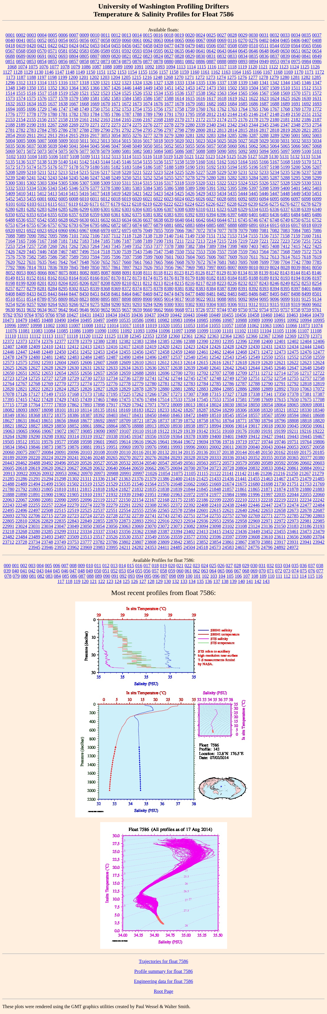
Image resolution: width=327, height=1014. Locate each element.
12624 (318, 362)
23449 (254, 531)
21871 (267, 489)
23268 (21, 531)
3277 (147, 135)
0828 (179, 56)
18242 (176, 410)
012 (105, 565)
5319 (189, 182)
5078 (95, 151)
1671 (116, 103)
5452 (10, 198)
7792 (10, 267)
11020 (164, 325)
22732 (125, 515)
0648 (264, 50)
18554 (241, 415)
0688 (10, 56)
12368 (277, 336)
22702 (21, 515)
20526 (86, 462)
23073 (176, 526)
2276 (147, 124)
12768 (34, 383)
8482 (222, 293)
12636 (151, 367)
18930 (176, 425)
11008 (87, 325)
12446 (8, 351)
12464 (228, 351)
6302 (116, 209)
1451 (169, 87)
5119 (167, 156)
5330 (306, 182)
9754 (264, 309)
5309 (105, 182)
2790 (105, 130)
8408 (10, 293)
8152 (31, 278)
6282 (31, 209)
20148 (254, 452)
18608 (319, 415)
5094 (264, 151)
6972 (116, 230)
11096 (164, 330)
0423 (63, 45)
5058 (222, 145)
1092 (149, 66)
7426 (10, 251)
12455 (125, 351)
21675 (241, 483)
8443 (52, 293)
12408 (21, 346)
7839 (63, 267)
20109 (112, 452)
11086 (75, 330)
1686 (253, 103)
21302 (73, 478)
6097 (295, 198)
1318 (84, 82)
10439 (163, 314)
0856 (63, 61)
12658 (112, 373)
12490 (125, 357)
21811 (73, 489)
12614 (189, 362)
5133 (305, 156)
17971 (151, 404)
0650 (285, 50)
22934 (189, 520)
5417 (94, 193)
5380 (116, 188)
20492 (47, 462)
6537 (31, 219)
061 (188, 570)
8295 (63, 288)
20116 (137, 452)
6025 (189, 198)
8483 (232, 293)
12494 (138, 357)
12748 (215, 378)
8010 (253, 267)
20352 (254, 457)
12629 (60, 367)
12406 (319, 341)
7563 (253, 251)
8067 (52, 272)
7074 (211, 230)
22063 (8, 499)
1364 (73, 87)
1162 (215, 72)
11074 (317, 325)
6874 (137, 225)
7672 (200, 262)
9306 (232, 304)
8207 (95, 283)
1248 (157, 77)
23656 (293, 536)
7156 (264, 235)
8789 (41, 299)
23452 (267, 531)
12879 (151, 388)
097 (164, 576)
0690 (31, 56)
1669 (95, 103)
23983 (99, 547)
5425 (179, 193)
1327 (158, 82)
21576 (164, 483)
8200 (31, 283)
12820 (8, 388)
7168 (52, 241)
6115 (52, 204)
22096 (86, 499)
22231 (293, 499)
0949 (264, 61)
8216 (189, 283)
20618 (21, 468)
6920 (10, 230)
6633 (116, 219)
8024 (274, 267)
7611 (253, 256)
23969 (86, 547)
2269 (73, 124)
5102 (11, 156)
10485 (34, 320)
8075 (63, 272)
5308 (95, 182)
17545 (202, 399)
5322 (221, 182)
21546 (138, 483)
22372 (176, 505)
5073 (42, 151)
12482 (60, 357)
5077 (84, 151)
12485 (99, 357)
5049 (137, 145)
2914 (63, 135)
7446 (42, 251)
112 (287, 576)
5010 (73, 140)
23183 (293, 526)
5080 (116, 151)
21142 (240, 473)
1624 (274, 98)
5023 (200, 140)
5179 (84, 167)
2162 (95, 119)
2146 (253, 114)
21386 (163, 478)
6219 (147, 204)
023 (196, 565)
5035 (10, 145)
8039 (296, 267)
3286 (242, 135)
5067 (306, 145)
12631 (86, 367)
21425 (202, 478)
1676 (158, 103)
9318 (285, 304)
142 (257, 581)
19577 (60, 441)
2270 (84, 124)
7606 (211, 256)
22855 (99, 520)
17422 (34, 399)
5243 (52, 177)
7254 (21, 246)
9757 (285, 309)
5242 (42, 177)
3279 (168, 135)
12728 (60, 378)
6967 (84, 230)
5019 (168, 140)
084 (57, 576)
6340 (316, 209)
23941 (306, 542)
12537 (176, 357)
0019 (179, 35)
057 (155, 570)
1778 (31, 114)
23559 (176, 536)
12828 (112, 388)
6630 (84, 219)
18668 (73, 420)
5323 (232, 182)
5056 (200, 145)
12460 (189, 351)
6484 (296, 214)
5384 (147, 188)
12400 (267, 341)
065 (221, 570)
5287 (274, 177)
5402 (306, 188)
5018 (158, 140)
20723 (215, 468)
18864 (112, 425)
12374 (34, 341)
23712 (8, 542)
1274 (221, 77)
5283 (243, 177)
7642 (63, 262)
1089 (118, 66)
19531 (34, 441)
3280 (179, 135)
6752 (316, 219)
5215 (84, 172)
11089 (87, 330)
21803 (34, 489)
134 (192, 581)
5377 (95, 188)
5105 (42, 156)
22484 (319, 505)
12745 (189, 378)
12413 (86, 346)
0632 (169, 50)
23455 (280, 531)
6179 (115, 204)
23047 (60, 526)
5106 (53, 156)
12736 (125, 378)
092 (123, 576)
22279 (112, 505)
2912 (41, 135)
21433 (215, 478)
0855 (52, 61)
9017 (179, 299)
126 (134, 581)
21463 (267, 478)
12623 (305, 362)
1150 (90, 72)
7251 (306, 241)
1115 (201, 66)
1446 (126, 87)
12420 (163, 346)
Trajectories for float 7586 (163, 961)
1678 (179, 103)
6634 (126, 219)
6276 (284, 204)
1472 (200, 87)
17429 (60, 399)
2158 (63, 119)
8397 (296, 288)
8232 (242, 283)
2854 (10, 135)
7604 (190, 256)
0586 (95, 50)
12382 (125, 341)
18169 (124, 410)
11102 (240, 330)
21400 (176, 478)
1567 (264, 93)
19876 (73, 447)
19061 (319, 425)
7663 (147, 262)
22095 (73, 499)
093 (131, 576)
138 (225, 581)
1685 (243, 103)
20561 (189, 462)
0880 (169, 61)
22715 (47, 515)
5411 (31, 193)
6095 (274, 198)
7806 (21, 267)
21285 (8, 478)
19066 (34, 431)
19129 (176, 431)
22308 (151, 505)
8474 (169, 293)
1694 (10, 109)
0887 (211, 61)
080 (24, 576)
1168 (277, 72)
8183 (222, 278)
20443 (8, 462)
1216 (147, 77)
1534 (158, 93)
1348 (10, 87)
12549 (254, 357)
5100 (306, 151)
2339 (200, 124)
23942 (319, 542)
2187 (317, 119)
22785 (293, 515)
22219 (280, 499)
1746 (52, 109)
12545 (241, 357)
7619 (316, 256)
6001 (42, 198)
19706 (215, 441)
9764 (29, 314)
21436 (228, 478)
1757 (169, 109)
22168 (163, 499)
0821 (126, 56)
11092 (126, 330)
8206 (84, 283)
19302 (60, 436)
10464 (305, 314)
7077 (222, 230)
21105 (190, 473)
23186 (306, 526)
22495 (8, 510)
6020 (137, 198)
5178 (73, 167)
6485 (306, 214)
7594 (95, 256)
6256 (263, 204)
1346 (306, 82)
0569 (31, 50)
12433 (280, 346)
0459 (158, 45)
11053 (189, 325)
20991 (125, 473)
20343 (241, 457)
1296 (10, 82)
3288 (264, 135)
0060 (126, 40)
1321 (105, 82)
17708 (319, 399)
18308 (254, 410)
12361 (187, 336)
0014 (137, 35)
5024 (211, 140)
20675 (164, 468)
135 (200, 581)
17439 (86, 399)
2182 (296, 119)
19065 (21, 431)
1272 (200, 77)
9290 (116, 304)
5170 (306, 161)
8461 (116, 293)
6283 (42, 209)
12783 (189, 383)
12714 (280, 373)
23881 (267, 542)
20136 (202, 452)
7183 (84, 241)
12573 (8, 362)
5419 (115, 193)
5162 (222, 161)
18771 (241, 420)
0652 (306, 50)
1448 (137, 87)
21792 (21, 489)
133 (183, 581)
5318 (179, 182)
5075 (63, 151)
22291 (125, 505)
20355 (267, 457)
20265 (112, 457)
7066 (179, 230)
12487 (112, 357)
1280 (284, 77)
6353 (31, 214)
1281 (295, 77)
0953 (274, 61)
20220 (34, 457)
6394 (211, 214)
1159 (184, 72)
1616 (200, 98)
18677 (86, 420)
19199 (280, 431)
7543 (137, 251)
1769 (296, 109)
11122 (97, 336)
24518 (202, 547)
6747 (264, 219)
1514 (10, 93)
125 (126, 581)
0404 (274, 40)
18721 (138, 420)
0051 (31, 40)
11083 (36, 330)
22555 (138, 510)
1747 (63, 109)
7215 (221, 241)
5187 (158, 167)
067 (237, 570)
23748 (47, 542)
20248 (99, 457)
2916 (84, 135)
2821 (306, 130)
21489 (21, 483)
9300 (169, 304)
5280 (211, 177)
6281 (21, 209)
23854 (215, 542)
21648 (176, 483)
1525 (126, 93)
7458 (52, 251)
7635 (42, 262)
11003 (61, 325)
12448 (34, 351)
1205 (126, 77)
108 (254, 576)
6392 (190, 214)
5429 (200, 193)
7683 (232, 262)
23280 (34, 531)
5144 (105, 161)
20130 (150, 452)
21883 (318, 489)
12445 (318, 346)
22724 (86, 515)
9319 (295, 304)
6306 (158, 209)
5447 (274, 193)
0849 (317, 56)
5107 (63, 156)
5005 (21, 140)
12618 (241, 362)
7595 (105, 256)
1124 (294, 66)
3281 (189, 135)
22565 (164, 510)
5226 (189, 172)
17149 (47, 394)
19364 (176, 436)
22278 (99, 505)
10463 (292, 314)
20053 (293, 447)
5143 (95, 161)
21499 (47, 483)
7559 (243, 251)
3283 (211, 135)
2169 (169, 119)
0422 (52, 45)
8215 (179, 283)
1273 (210, 77)
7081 (264, 230)
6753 (10, 225)
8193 (285, 278)
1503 (243, 87)
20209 (21, 457)
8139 (264, 272)
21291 (34, 478)
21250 (292, 473)
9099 (285, 299)
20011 (228, 447)
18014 (202, 404)
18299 (228, 410)
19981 (164, 447)
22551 (112, 510)
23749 (60, 542)
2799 (190, 130)
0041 (21, 40)
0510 (253, 45)
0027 (221, 35)
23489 (34, 536)
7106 (95, 235)
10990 (267, 320)
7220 (253, 241)
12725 (34, 378)
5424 (168, 193)
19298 (47, 436)
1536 (179, 93)
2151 (306, 114)
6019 (126, 198)
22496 (21, 510)
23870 (254, 542)
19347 (138, 436)
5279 (200, 177)
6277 (295, 204)
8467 (137, 293)
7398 (232, 246)
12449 (47, 351)
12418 (137, 346)
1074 (22, 66)
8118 (157, 272)
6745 (242, 219)
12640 (202, 367)
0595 (158, 50)
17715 (8, 404)
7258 (42, 246)
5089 (211, 151)
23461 (293, 531)
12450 (60, 351)
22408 (202, 505)
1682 (211, 103)
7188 (137, 241)
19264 (8, 436)
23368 (151, 531)
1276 (242, 77)
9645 (73, 309)
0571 (52, 50)
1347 (317, 82)
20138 (228, 452)
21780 (8, 489)
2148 (274, 114)
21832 (137, 489)
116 (319, 576)
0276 (253, 40)
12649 (319, 367)
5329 (295, 182)
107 (246, 576)
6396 (222, 214)
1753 (126, 109)
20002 (215, 447)
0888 (222, 61)
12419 (150, 346)
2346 (274, 124)
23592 (202, 536)
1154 (132, 72)
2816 (253, 130)
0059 (116, 40)
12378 (73, 341)
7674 (211, 262)
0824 (158, 56)
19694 (202, 441)
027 (229, 565)
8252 (295, 283)
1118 (232, 66)
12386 (176, 341)
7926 (147, 267)
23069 (138, 526)
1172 (319, 72)
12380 (99, 341)
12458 (164, 351)
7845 (73, 267)
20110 (124, 452)
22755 (215, 515)
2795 (147, 130)
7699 (264, 262)
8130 (232, 272)
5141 (73, 161)
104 (221, 576)
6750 (295, 219)
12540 (189, 357)
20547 (164, 462)
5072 (31, 151)
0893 (243, 61)
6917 (296, 225)
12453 (99, 351)
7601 (169, 256)
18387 (86, 415)
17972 (164, 404)
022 (188, 565)
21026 (151, 473)
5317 (168, 182)
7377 (158, 246)
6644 (222, 219)
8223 (221, 283)
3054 (115, 135)
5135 (10, 161)
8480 (200, 293)
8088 (116, 272)
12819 (319, 383)
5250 (126, 177)
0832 (222, 56)
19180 (254, 431)
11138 (122, 336)
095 (147, 576)
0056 (84, 40)
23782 (99, 542)
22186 (202, 499)
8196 (306, 278)
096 (156, 576)
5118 (157, 156)
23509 (73, 536)
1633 (21, 103)
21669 (215, 483)
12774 (86, 383)
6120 (83, 204)
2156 (42, 119)
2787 (73, 130)
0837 (274, 56)
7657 (116, 262)
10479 (21, 320)
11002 (49, 325)
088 (90, 576)
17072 (319, 388)
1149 (80, 72)
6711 (232, 219)
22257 (47, 505)
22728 (112, 515)
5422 (147, 193)
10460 (266, 314)
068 (245, 570)
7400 (243, 246)
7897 (126, 267)
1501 (222, 87)
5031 (285, 140)
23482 (8, 536)
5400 (285, 188)
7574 (317, 251)
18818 (306, 420)
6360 (105, 214)
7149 (189, 235)
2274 (126, 124)
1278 (263, 77)
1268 (168, 77)
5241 (31, 177)
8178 (179, 278)
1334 (190, 82)
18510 (215, 415)
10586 (138, 320)
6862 (105, 225)
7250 (295, 241)
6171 (94, 204)
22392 (189, 505)
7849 (84, 267)
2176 (243, 119)
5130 (274, 156)
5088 (200, 151)
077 (319, 570)
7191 (169, 241)
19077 (73, 431)
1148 (69, 72)
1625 (285, 98)
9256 (21, 304)
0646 (253, 50)
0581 (63, 50)
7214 (211, 241)
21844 (189, 489)
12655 (73, 373)
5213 (63, 172)
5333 (21, 188)
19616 (138, 441)
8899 (137, 299)
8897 (115, 299)
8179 (190, 278)
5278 (190, 177)
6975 (126, 230)
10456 (240, 314)
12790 (267, 383)
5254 (158, 177)
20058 (318, 447)
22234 (305, 499)
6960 (63, 230)
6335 (264, 209)
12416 (112, 346)
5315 (147, 182)
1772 (317, 109)
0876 (137, 61)
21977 (215, 494)
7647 (73, 262)
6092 (242, 198)
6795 (95, 225)
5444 (242, 193)
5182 (116, 167)
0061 (137, 40)
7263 (84, 246)
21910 (86, 494)
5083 (147, 151)
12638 (176, 367)
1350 (31, 87)
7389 (211, 246)
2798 (179, 130)
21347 (112, 478)
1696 (31, 109)
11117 (60, 336)
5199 (285, 167)
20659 (138, 468)
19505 (8, 441)
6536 (21, 219)
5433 (211, 193)
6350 (10, 214)
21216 (279, 473)
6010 (84, 198)
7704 (285, 262)
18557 (254, 415)
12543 (228, 357)
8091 (126, 272)
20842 (280, 468)
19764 (306, 441)
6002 (52, 198)
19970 (138, 447)
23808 (151, 542)
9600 (306, 304)
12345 (135, 336)
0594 (147, 50)
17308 (202, 394)
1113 (181, 66)
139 (233, 581)
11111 (22, 336)
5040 (63, 145)
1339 (243, 82)
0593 (137, 50)
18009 (176, 404)
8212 (147, 283)
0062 (147, 40)
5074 (52, 151)
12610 (138, 362)
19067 (47, 431)
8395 (285, 288)
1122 (273, 66)
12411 (60, 346)
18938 (189, 425)
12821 (21, 388)
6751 (306, 219)
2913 (52, 135)
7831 (42, 267)
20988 (112, 473)
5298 (306, 177)
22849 (86, 520)
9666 (169, 309)
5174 (31, 167)
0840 (296, 56)
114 (303, 576)
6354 (42, 214)
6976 (137, 230)
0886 (200, 61)
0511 (264, 45)
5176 (52, 167)
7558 (232, 251)
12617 (228, 362)
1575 (31, 98)
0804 (73, 56)
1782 (73, 114)
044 (48, 570)
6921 (21, 230)
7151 (211, 235)
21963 (176, 494)
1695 (21, 109)
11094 (151, 330)
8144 (295, 272)
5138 (42, 161)
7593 (84, 256)
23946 (47, 547)
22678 (306, 510)
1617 (211, 98)
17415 (21, 399)
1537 (190, 93)
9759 (306, 309)
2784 (42, 130)
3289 (274, 135)
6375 (137, 214)
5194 (232, 167)
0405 (285, 40)
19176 (241, 431)
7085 (306, 230)
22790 (306, 515)
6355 (52, 214)
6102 (21, 204)
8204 (63, 283)
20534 (138, 462)
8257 (10, 288)
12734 (112, 378)
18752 (189, 420)
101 (197, 576)
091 (114, 576)
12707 (215, 373)
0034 (295, 35)
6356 (63, 214)
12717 (305, 373)
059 (171, 570)
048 (81, 570)
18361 (21, 415)
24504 (189, 547)
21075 (177, 473)
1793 (179, 114)
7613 (274, 256)
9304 (211, 304)
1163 (225, 72)
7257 (31, 246)
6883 (190, 225)
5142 (84, 161)
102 (205, 576)
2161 (84, 119)
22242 (318, 499)
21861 (241, 489)
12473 (280, 351)
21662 (189, 483)
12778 (125, 383)
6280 (10, 209)
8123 (179, 272)
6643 (211, 219)
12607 (99, 362)
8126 (200, 272)
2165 (126, 119)
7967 (179, 267)
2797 (169, 130)
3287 (253, 135)
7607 (222, 256)
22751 (189, 515)
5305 (63, 182)
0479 (190, 45)
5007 (42, 140)
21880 (305, 489)
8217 (200, 283)
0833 (232, 56)
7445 (31, 251)
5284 (253, 177)
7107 (105, 235)
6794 (84, 225)
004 (40, 565)
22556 (151, 510)
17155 (60, 394)
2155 (31, 119)
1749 (84, 109)
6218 (136, 204)
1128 (17, 72)
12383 (138, 341)
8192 (274, 278)
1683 (222, 103)
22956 (228, 520)
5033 (306, 140)
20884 (306, 468)
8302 (73, 288)
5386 (169, 188)
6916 (285, 225)
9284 (105, 304)
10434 (111, 314)
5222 (147, 172)
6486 (317, 214)
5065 (285, 145)
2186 (306, 119)
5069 (10, 151)
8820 (73, 299)
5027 (242, 140)
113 (295, 576)
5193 (222, 167)
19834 (8, 447)
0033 (285, 35)
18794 (267, 420)
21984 (228, 494)
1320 (95, 82)
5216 (94, 172)
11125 (110, 336)
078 (7, 576)
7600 (158, 256)
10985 (202, 320)
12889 (267, 388)
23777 (86, 542)
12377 (60, 341)
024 (204, 565)
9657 (126, 309)
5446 (264, 193)
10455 (228, 314)
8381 (179, 288)
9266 (73, 304)
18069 (306, 404)
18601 (306, 415)
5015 (126, 140)
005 (48, 565)
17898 (99, 404)
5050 (147, 145)
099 (180, 576)
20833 (267, 468)
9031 (211, 299)
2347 (285, 124)
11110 (10, 336)
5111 (95, 156)
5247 (95, 177)
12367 (264, 336)
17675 (306, 399)
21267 (305, 473)
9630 (10, 309)
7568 (285, 251)
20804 (241, 468)
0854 (42, 61)
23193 (319, 526)
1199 (62, 77)
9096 (274, 299)
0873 (105, 61)
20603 (319, 462)
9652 (105, 309)
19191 (267, 431)
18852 (73, 425)
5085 (169, 151)
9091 (232, 299)
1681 (200, 103)
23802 (125, 542)
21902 (60, 494)
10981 (151, 320)
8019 (264, 267)
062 (196, 570)
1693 (317, 103)
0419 (21, 45)
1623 (264, 98)
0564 (295, 45)
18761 (215, 420)
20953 (61, 473)
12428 (228, 346)
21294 (47, 478)
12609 (125, 362)
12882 (189, 388)
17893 (86, 404)
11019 (151, 325)
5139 (52, 161)
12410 (47, 346)
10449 (215, 314)
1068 (12, 66)
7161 (316, 235)
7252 (316, 241)
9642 (63, 309)
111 (279, 576)
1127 (7, 72)
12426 (215, 346)
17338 (254, 394)
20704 (202, 468)
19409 (241, 436)
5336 (42, 188)
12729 (73, 378)
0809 (105, 56)
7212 (189, 241)
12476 (306, 351)
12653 (47, 373)
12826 (86, 388)
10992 (293, 320)
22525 (86, 510)
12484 (86, 357)
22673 (293, 510)
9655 (116, 309)
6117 (63, 204)
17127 (34, 394)
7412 (285, 246)
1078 (65, 66)
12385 (164, 341)
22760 (241, 515)
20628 (86, 468)
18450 (151, 415)
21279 (318, 473)
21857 (228, 489)
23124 (254, 526)
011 (97, 565)
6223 (179, 204)
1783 (84, 114)
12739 (138, 378)
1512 (306, 87)
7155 (253, 235)
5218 (115, 172)
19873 (47, 447)
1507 (264, 87)
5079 (105, 151)
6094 (264, 198)
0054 (63, 40)
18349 (8, 415)
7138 (147, 235)
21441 (241, 478)
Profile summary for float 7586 (163, 971)
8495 (274, 293)
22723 (73, 515)
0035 (306, 35)
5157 (169, 161)
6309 (190, 209)
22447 (267, 505)
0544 (274, 45)
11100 (215, 330)
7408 (274, 246)
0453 (95, 45)
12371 (316, 336)
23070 (151, 526)
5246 (84, 177)
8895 (105, 299)
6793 (73, 225)
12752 (267, 378)
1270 (179, 77)
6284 (52, 209)
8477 (190, 293)
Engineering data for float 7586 (163, 981)
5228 (211, 172)
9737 (211, 309)
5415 (73, 193)
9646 (84, 309)
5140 (63, 161)
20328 (189, 457)
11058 (240, 325)
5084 (158, 151)
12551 (280, 357)
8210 (126, 283)
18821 (8, 425)
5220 (126, 172)
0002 (21, 35)
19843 (21, 447)
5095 (274, 151)
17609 (267, 399)
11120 (84, 336)
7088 (10, 235)
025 (212, 565)
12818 (306, 383)
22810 (21, 520)
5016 (137, 140)
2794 (137, 130)
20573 (228, 462)
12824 (60, 388)
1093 (160, 66)
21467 (280, 478)
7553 (200, 251)
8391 (243, 288)
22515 (60, 510)
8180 (200, 278)
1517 (42, 93)
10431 (85, 314)
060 (180, 570)
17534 (189, 399)
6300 (95, 209)
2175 (232, 119)
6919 (317, 225)
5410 (21, 193)
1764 (243, 109)
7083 (285, 230)
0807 (95, 56)
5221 (137, 172)
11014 (112, 325)
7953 (158, 267)
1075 (33, 66)
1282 (306, 77)
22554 (125, 510)
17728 (21, 404)
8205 (73, 283)
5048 (126, 145)
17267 (164, 394)
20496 (60, 462)
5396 (243, 188)
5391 (211, 188)
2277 (158, 124)
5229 (221, 172)
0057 (95, 40)
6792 (63, 225)
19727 (254, 441)
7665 (158, 262)
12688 (138, 373)
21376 (137, 478)
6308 (179, 209)
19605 (112, 441)
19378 (189, 436)
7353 (147, 246)
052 (114, 570)
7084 (296, 230)
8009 (243, 267)
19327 (99, 436)
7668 (179, 262)
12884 (215, 388)
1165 (246, 72)
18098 (47, 410)
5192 (211, 167)
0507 (222, 45)
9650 (95, 309)
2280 (190, 124)
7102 (84, 235)
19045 (293, 425)
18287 (202, 410)
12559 (319, 357)
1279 (274, 77)
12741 (151, 378)
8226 (232, 283)
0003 (31, 35)
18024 (215, 404)
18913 (151, 425)
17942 (138, 404)
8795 (52, 299)
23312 (73, 531)
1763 (232, 109)
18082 (8, 410)
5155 (147, 161)
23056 (112, 526)
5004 (10, 140)
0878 (158, 61)
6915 (274, 225)
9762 (8, 314)
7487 (73, 251)
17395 (8, 399)
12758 (319, 378)
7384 (200, 246)
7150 (200, 235)
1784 (95, 114)
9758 (295, 309)
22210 (241, 499)
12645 (267, 367)
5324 (242, 182)
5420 (126, 193)
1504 (253, 87)
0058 (105, 40)
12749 (228, 378)
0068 (211, 40)
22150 (124, 499)
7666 (169, 262)
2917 (94, 135)
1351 (42, 87)
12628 (47, 367)
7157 (274, 235)
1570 (296, 93)
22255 (34, 505)
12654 (60, 373)
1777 (21, 114)
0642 (211, 50)
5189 (179, 167)
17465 (99, 399)
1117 (222, 66)
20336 (228, 457)
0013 (126, 35)
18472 (189, 415)
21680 (254, 483)
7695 (243, 262)
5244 (63, 177)
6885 (211, 225)
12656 (86, 373)
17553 (215, 399)
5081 (126, 151)
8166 (95, 278)
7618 (306, 256)
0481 (200, 45)
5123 (210, 156)
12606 (86, 362)
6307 (169, 209)
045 (56, 570)
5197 (264, 167)
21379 (150, 478)
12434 (293, 346)
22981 (306, 520)
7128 (137, 235)
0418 (10, 45)
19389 (202, 436)
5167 (274, 161)
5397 (253, 188)
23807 (138, 542)
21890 (21, 494)
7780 (306, 262)
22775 (280, 515)
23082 (189, 526)
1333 (179, 82)
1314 (42, 82)
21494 (34, 483)
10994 (306, 320)
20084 (47, 452)
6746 (253, 219)
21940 (138, 494)
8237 (253, 283)
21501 (60, 483)
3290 (285, 135)
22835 (60, 520)
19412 (254, 436)
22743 (164, 515)
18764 (228, 420)
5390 (200, 188)
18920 (164, 425)
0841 (306, 56)
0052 (42, 40)
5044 (84, 145)
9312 (253, 304)
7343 (105, 246)
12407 (8, 346)
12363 (213, 336)
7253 (10, 246)
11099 (202, 330)
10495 (86, 320)
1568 (274, 93)
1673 (137, 103)
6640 (179, 219)
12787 (241, 383)
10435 (124, 314)
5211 (41, 172)
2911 (31, 135)
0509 (243, 45)
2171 (190, 119)
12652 (34, 373)
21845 (202, 489)
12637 (164, 367)
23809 (164, 542)
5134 (316, 156)
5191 (200, 167)
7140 (168, 235)
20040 (254, 447)
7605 (200, 256)
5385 (158, 188)
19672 (189, 441)
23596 (215, 536)
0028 (232, 35)
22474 (293, 505)
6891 (253, 225)
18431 (138, 415)
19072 (60, 431)
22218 (267, 499)
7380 (179, 246)
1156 (152, 72)
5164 (243, 161)
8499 (306, 293)
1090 (128, 66)
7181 (63, 241)
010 (89, 565)
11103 (253, 330)
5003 (316, 135)
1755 (147, 109)
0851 (10, 61)
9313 (264, 304)
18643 (34, 420)
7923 (137, 267)
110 (271, 576)
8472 (158, 293)
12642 (228, 367)
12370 (303, 336)
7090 (31, 235)
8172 (126, 278)
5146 (126, 161)
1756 (158, 109)
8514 (31, 299)
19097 (112, 431)
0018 (168, 35)
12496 (151, 357)
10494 (73, 320)
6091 (232, 198)
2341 (222, 124)
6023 (168, 198)
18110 (73, 410)
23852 (202, 542)
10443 (189, 314)
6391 (179, 214)
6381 (147, 214)
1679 (190, 103)
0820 (116, 56)
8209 (116, 283)
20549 (176, 462)
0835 (253, 56)
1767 (274, 109)
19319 (86, 436)
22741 (151, 515)
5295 (296, 177)
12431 (267, 346)
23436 (241, 531)
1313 (31, 82)
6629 (73, 219)
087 (81, 576)
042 (32, 570)
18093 (21, 410)
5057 (211, 145)
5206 (306, 167)
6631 (95, 219)
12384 (151, 341)
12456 (138, 351)
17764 (34, 404)
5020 (179, 140)
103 (213, 576)
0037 (316, 35)
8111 (147, 272)
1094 (170, 66)
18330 (305, 410)
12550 (267, 357)
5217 (105, 172)
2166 (137, 119)
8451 (95, 293)
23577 (189, 536)
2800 (200, 130)
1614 (179, 98)
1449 (147, 87)
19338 (112, 436)
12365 (238, 336)
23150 (280, 526)
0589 (105, 50)
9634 (42, 309)
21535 (125, 483)
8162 (52, 278)
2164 (116, 119)
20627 (73, 468)
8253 (306, 283)
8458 (105, 293)
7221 (264, 241)
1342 (274, 82)
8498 (296, 293)
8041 (306, 267)
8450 (84, 293)
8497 (285, 293)
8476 (179, 293)
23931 (293, 542)
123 (109, 581)
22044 (293, 494)
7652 (105, 262)
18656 (60, 420)
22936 (202, 520)
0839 (285, 56)
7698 (253, 262)
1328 (169, 82)
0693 (63, 56)
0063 (158, 40)
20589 (267, 462)
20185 (318, 452)
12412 (73, 346)
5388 (179, 188)
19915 (99, 447)
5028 (253, 140)
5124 (221, 156)
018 (155, 565)
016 (138, 565)
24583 (228, 547)
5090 (222, 151)
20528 (112, 462)
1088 (107, 66)
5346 (73, 188)
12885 (228, 388)
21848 (215, 489)
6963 (73, 230)
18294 (215, 410)
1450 (158, 87)
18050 (254, 404)
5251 (137, 177)
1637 (52, 103)
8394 (274, 288)
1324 (137, 82)
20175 (305, 452)
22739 (138, 515)
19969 (125, 447)
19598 (86, 441)
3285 (232, 135)
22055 (306, 494)
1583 (116, 98)
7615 (295, 256)
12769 (47, 383)
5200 (296, 167)
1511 (295, 87)
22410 (215, 505)
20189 (8, 457)
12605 (73, 362)
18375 (60, 415)
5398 (264, 188)
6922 (31, 230)
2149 (285, 114)
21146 (253, 473)
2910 (21, 135)
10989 (254, 320)
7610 (243, 256)
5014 (115, 140)
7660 (126, 262)
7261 (63, 246)
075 (303, 570)
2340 (211, 124)
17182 (99, 394)
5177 (63, 167)
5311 (126, 182)
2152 (317, 114)
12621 (280, 362)
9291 (126, 304)
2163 (105, 119)
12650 (8, 373)
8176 (169, 278)
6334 (253, 209)
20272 (138, 457)
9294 (147, 304)
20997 (138, 473)
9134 (316, 299)
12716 (293, 373)
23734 (34, 542)
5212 (52, 172)
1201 (83, 77)
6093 (253, 198)
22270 (73, 505)
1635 (42, 103)
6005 (63, 198)
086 (73, 576)
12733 (99, 378)
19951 (112, 447)
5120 (178, 156)
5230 (232, 172)
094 (139, 576)
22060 (319, 494)
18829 (47, 425)
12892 (280, 388)
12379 (86, 341)
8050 (317, 267)
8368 (105, 288)
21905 (73, 494)
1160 (194, 72)
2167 (147, 119)
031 (262, 565)
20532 (125, 462)
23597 (228, 536)
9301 (179, 304)
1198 (52, 77)
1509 (274, 87)
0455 (116, 45)
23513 (86, 536)
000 (7, 565)
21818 (99, 489)
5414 (63, 193)
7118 (126, 235)
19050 (306, 425)
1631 (317, 98)
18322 (293, 410)
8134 (242, 272)
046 (64, 570)
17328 (241, 394)
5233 (264, 172)
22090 (60, 499)
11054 (202, 325)
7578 (21, 256)
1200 (73, 77)
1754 (137, 109)
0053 (52, 40)
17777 (47, 404)
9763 (18, 314)
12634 (125, 367)
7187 (126, 241)
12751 (254, 378)
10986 (215, 320)
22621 (228, 510)
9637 (52, 309)
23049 (73, 526)
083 (49, 576)
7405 (264, 246)
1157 (163, 72)
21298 (60, 478)
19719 (241, 441)
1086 (86, 66)
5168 (285, 161)
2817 (264, 130)
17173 (86, 394)
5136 (21, 161)
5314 (137, 182)
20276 (151, 457)
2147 (264, 114)
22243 (8, 505)
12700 (176, 373)
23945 (34, 547)
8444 (63, 293)
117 (60, 581)
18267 (189, 410)
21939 (125, 494)
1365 (84, 87)
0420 (31, 45)
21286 (21, 478)
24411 (163, 547)
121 (93, 581)
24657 (241, 547)
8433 (31, 293)
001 (15, 565)
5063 (264, 145)
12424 (202, 346)
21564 (151, 483)
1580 (84, 98)
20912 (319, 468)
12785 (215, 383)
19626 (151, 441)
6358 (84, 214)
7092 (42, 235)
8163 (63, 278)
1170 (298, 72)
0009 (84, 35)
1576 (42, 98)
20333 (215, 457)
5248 (105, 177)
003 (32, 565)
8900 (147, 299)
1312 (21, 82)
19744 (267, 441)
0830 (200, 56)
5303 (42, 182)
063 (204, 570)
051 (106, 570)
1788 (137, 114)
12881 (176, 388)
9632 (31, 309)
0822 (137, 56)
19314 (73, 436)
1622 (253, 98)
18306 (241, 410)
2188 (10, 124)
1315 (52, 82)
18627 (8, 420)
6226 (210, 204)
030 (253, 565)
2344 (253, 124)
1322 (116, 82)
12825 (73, 388)
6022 (158, 198)
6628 (63, 219)
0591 (116, 50)
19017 (254, 425)
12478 (8, 357)
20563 (202, 462)
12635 (138, 367)
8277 (21, 288)
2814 (232, 130)
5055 (190, 145)
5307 (84, 182)
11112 (35, 336)
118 (69, 581)
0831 (211, 56)
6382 (158, 214)
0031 (264, 35)
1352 (52, 87)
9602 (316, 304)
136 (208, 581)
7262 (73, 246)
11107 (303, 330)
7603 (179, 256)
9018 (189, 299)
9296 (158, 304)
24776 (254, 547)
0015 (147, 35)
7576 (10, 256)
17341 (267, 394)
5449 (295, 193)
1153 (121, 72)
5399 (274, 188)
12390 (202, 341)
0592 (126, 50)
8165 (84, 278)
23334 (86, 531)
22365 (164, 505)
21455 (254, 478)
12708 (228, 373)
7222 (274, 241)
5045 (95, 145)
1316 (63, 82)
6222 (168, 204)
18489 (202, 415)
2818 (274, 130)
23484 (21, 536)
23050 (86, 526)
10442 (176, 314)
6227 (221, 204)
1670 (105, 103)
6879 (158, 225)
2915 (73, 135)
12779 (138, 383)
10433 (98, 314)
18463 (176, 415)
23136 (267, 526)
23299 (60, 531)
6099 (316, 198)
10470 (318, 314)
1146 (48, 72)
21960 (164, 494)
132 (175, 581)
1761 (211, 109)
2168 (158, 119)
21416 (189, 478)
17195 (112, 394)
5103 (21, 156)
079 (16, 576)
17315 (215, 394)
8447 (73, 293)
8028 (285, 267)
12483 (73, 357)
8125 (189, 272)
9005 (158, 299)
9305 (222, 304)
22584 (189, 510)
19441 (280, 436)
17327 (228, 394)
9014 (168, 299)
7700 (274, 262)
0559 (285, 45)
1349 (21, 87)
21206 (266, 473)
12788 (254, 383)
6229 (242, 204)
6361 (116, 214)
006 (56, 565)
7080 (253, 230)
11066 (291, 325)
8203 (52, 283)
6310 (200, 209)
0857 (73, 61)
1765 (253, 109)
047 (73, 570)
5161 (211, 161)
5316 (158, 182)
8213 (158, 283)
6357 (73, 214)
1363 (63, 87)
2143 (222, 114)
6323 (221, 209)
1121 (263, 66)
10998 (36, 325)
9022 (200, 299)
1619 (232, 98)
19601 (99, 441)
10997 (23, 325)
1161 (204, 72)
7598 (137, 256)
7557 (222, 251)
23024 (21, 526)
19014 (241, 425)
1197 (41, 77)
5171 (317, 161)
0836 (264, 56)
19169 (228, 431)
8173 (137, 278)
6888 (232, 225)
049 (89, 570)
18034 (241, 404)
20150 (267, 452)
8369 (116, 288)
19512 (21, 441)
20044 (280, 447)
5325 (253, 182)
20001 (202, 447)
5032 (295, 140)
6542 (42, 219)
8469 (147, 293)
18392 (99, 415)
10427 (72, 314)
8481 (211, 293)
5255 (169, 177)
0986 (317, 61)
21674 (228, 483)
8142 (274, 272)
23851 (189, 542)
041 (23, 570)
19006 (228, 425)
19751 (293, 441)
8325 (84, 288)
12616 (215, 362)
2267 (52, 124)
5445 (253, 193)
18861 (86, 425)
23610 (267, 536)
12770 (60, 383)
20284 (164, 457)
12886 (241, 388)
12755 (293, 378)
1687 (264, 103)
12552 (293, 357)
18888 (138, 425)
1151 (100, 72)
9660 (147, 309)
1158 (173, 72)
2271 (95, 124)
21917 (99, 494)
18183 (137, 410)
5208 (10, 172)
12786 (228, 383)
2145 (243, 114)
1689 (285, 103)
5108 (74, 156)
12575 (21, 362)
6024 (179, 198)
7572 (306, 251)
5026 (232, 140)
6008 (73, 198)
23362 (138, 531)
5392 (222, 188)
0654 (317, 50)
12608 (112, 362)
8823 (84, 299)
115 (311, 576)
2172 (200, 119)
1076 (43, 66)
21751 (293, 483)
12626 (21, 367)
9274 (84, 304)
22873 (125, 520)
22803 (319, 515)
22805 (8, 520)
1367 (105, 87)
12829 (125, 388)
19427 (267, 436)
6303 (126, 209)
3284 (221, 135)
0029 (242, 35)
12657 (99, 373)
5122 (199, 156)
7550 (179, 251)
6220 (157, 204)
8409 (21, 293)
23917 (280, 542)
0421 (42, 45)
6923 (42, 230)
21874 (280, 489)
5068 (317, 145)
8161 (42, 278)
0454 (105, 45)
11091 (113, 330)
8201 (42, 283)
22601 (202, 510)
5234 (274, 172)
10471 (8, 320)
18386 (73, 415)
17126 (21, 394)
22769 (254, 515)
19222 (318, 431)
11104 (265, 330)
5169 (296, 161)
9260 (42, 304)
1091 (139, 66)
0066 (190, 40)
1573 (10, 98)
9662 (158, 309)
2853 (317, 130)
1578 (63, 98)
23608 (254, 536)
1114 (191, 66)
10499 (112, 320)
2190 (31, 124)
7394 (222, 246)
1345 (296, 82)
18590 (280, 415)
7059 (169, 230)
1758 (179, 109)
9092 (242, 299)
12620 (267, 362)
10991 (280, 320)
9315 (274, 304)
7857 (105, 267)
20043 (267, 447)
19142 (202, 431)
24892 (280, 547)
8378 (158, 288)
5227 (200, 172)
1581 (95, 98)
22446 (254, 505)
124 (118, 581)
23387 (164, 531)
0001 (10, 35)
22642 (254, 510)
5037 (31, 145)
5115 (136, 156)
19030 (280, 425)
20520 (73, 462)
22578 (176, 510)
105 (230, 576)
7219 (242, 241)
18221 (150, 410)
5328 (285, 182)
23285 (47, 531)
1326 (147, 82)
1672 (126, 103)
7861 (116, 267)
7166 (31, 241)
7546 (147, 251)
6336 (274, 209)
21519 (86, 483)
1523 (105, 93)
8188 (253, 278)
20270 (125, 457)
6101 (10, 204)
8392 (253, 288)
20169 (293, 452)
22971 (267, 520)
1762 (222, 109)
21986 (241, 494)
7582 (31, 256)
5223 (158, 172)
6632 (105, 219)
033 (278, 565)
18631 (21, 420)
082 (40, 576)
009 (81, 565)
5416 (84, 193)
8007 (232, 267)
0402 (264, 40)
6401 (253, 214)
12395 (228, 341)
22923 (176, 520)
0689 (21, 56)
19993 (176, 447)
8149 (10, 278)
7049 (147, 230)
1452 (179, 87)
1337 (222, 82)
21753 (306, 483)
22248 (21, 505)
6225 (200, 204)
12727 (47, 378)
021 (179, 565)
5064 (274, 145)
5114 (126, 156)
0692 (52, 56)
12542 (215, 357)
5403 (317, 188)
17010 (293, 388)
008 (73, 565)
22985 (319, 520)
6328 (232, 209)
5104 (32, 156)
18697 (112, 420)
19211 (292, 431)
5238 (316, 172)
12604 (60, 362)
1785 (105, 114)
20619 (34, 468)
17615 (280, 399)
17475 (125, 399)
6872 (116, 225)
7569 (296, 251)
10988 (241, 320)
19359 (164, 436)
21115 (202, 473)
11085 (62, 330)
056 (147, 570)
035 (295, 565)
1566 (253, 93)
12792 (293, 383)
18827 (34, 425)
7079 (243, 230)
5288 (285, 177)
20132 (163, 452)
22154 (137, 499)
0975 (296, 61)
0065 (179, 40)
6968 (95, 230)
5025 (221, 140)
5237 (306, 172)
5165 (253, 161)
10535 (125, 320)
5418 (105, 193)
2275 (137, 124)
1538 (200, 93)
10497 (99, 320)
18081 (319, 404)
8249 (285, 283)
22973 (293, 520)
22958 (241, 520)
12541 (202, 357)
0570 (42, 50)
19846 (34, 447)
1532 (147, 93)
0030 (253, 35)
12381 (112, 341)
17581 (241, 399)
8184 (232, 278)
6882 (179, 225)
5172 (10, 167)
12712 (267, 373)
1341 (264, 82)
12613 (176, 362)
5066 (296, 145)
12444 (305, 346)
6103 (31, 204)
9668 (179, 309)
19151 (215, 431)
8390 (232, 288)
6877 (147, 225)
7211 (179, 241)
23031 (34, 526)
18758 (202, 420)
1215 (136, 77)
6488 (10, 219)
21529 (112, 483)
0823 (147, 56)
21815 (86, 489)
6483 (285, 214)
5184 (137, 167)
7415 (296, 246)
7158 (285, 235)
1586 (147, 98)
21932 (112, 494)
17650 (293, 399)
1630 (306, 98)
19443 (293, 436)
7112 (115, 235)
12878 (138, 388)
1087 (96, 66)
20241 (73, 457)
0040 (10, 40)
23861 (228, 542)
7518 (105, 251)
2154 (21, 119)
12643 (241, 367)
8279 (31, 288)
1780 (52, 114)
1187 (21, 77)
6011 (94, 198)
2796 (158, 130)
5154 (137, 161)
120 (85, 581)
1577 (52, 98)
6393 (200, 214)
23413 (202, 531)
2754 (317, 124)
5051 (158, 145)
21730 (280, 483)
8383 (200, 288)
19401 (228, 436)
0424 (73, 45)
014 (122, 565)
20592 (280, 462)
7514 (95, 251)
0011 (105, 35)
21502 (73, 483)
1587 (158, 98)
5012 (94, 140)
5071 (21, 151)
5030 (274, 140)
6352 (21, 214)
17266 (151, 394)
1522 (95, 93)
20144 (241, 452)
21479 (305, 478)
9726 (200, 309)
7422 (306, 246)
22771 (267, 515)
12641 (215, 367)
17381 (306, 394)
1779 (42, 114)
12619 (254, 362)
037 (311, 565)
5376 (84, 188)
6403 (264, 214)
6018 (115, 198)
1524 (116, 93)
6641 (190, 219)
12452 (86, 351)
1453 (190, 87)
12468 (241, 351)
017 (146, 565)
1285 (316, 77)
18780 (254, 420)
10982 (164, 320)
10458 (253, 314)
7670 (190, 262)
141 (249, 581)
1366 (95, 87)
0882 (190, 61)
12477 (319, 351)
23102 (228, 526)
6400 (243, 214)
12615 (202, 362)
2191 (42, 124)
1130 (38, 72)
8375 (147, 288)
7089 (21, 235)
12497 (164, 357)
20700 (189, 468)
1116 (211, 66)
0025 (211, 35)
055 (138, 570)
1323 (126, 82)
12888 (254, 388)
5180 (95, 167)
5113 (115, 156)
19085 (86, 431)
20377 (306, 457)
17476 (138, 399)
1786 (116, 114)
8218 (211, 283)
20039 (241, 447)
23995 (112, 547)
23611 (280, 536)
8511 (20, 299)
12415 (99, 346)
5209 (21, 172)
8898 (126, 299)
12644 (254, 367)
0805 (84, 56)
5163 (232, 161)
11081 (24, 330)
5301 (21, 182)
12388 (189, 341)
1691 (296, 103)
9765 (39, 314)
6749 (285, 219)
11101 (228, 330)
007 (64, 565)
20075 (21, 452)
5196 (253, 167)
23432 (228, 531)
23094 (202, 526)
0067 (200, 40)
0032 (274, 35)
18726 (151, 420)
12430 (254, 346)
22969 (254, 520)
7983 (200, 267)
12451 (73, 351)
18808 (293, 420)
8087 (105, 272)
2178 (253, 119)
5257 (179, 177)
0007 (73, 35)
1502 (232, 87)
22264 (60, 505)
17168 (73, 394)
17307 (189, 394)
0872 (95, 61)
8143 (285, 272)
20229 (60, 457)
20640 (112, 468)
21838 (163, 489)
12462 (215, 351)
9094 (253, 299)
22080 (34, 499)
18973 (202, 425)
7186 (116, 241)
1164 (236, 72)
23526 (112, 536)
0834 (243, 56)
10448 (202, 314)
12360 (174, 336)
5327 (274, 182)
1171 (308, 72)
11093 (139, 330)
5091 (232, 151)
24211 (124, 547)
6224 (189, 204)
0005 (52, 35)
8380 (169, 288)
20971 (99, 473)
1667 (73, 103)
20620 (47, 468)
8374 (137, 288)
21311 (86, 478)
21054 (164, 473)
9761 (316, 309)
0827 (169, 56)
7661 (137, 262)
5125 (231, 156)
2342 (232, 124)
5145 (116, 161)
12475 (293, 351)
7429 (21, 251)
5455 (31, 198)
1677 (169, 103)
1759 (190, 109)
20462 (21, 462)
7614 (285, 256)
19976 (151, 447)
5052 (169, 145)
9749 (232, 309)
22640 (241, 510)
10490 (60, 320)
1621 (243, 98)
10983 (176, 320)
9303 (200, 304)
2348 (296, 124)
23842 (176, 542)
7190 (158, 241)
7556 (211, 251)
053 (122, 570)
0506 (211, 45)
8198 (10, 283)
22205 (228, 499)
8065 (31, 272)
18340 (318, 410)
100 (188, 576)
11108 (316, 330)
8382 (190, 288)
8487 (264, 293)
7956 (169, 267)
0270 (242, 40)
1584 (126, 98)
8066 (42, 272)
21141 (228, 473)
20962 (74, 473)
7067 (190, 230)
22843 (73, 520)
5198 (274, 167)
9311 (242, 304)
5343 (52, 188)
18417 (125, 415)
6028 (221, 198)
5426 (189, 193)
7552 (190, 251)
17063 (306, 388)
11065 (278, 325)
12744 (176, 378)
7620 (10, 262)
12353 (148, 336)
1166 (256, 72)
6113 (42, 204)
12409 (34, 346)
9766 (50, 314)
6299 (84, 209)
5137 (31, 161)
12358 (161, 336)
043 (40, 570)
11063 (265, 325)
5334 (31, 188)
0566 (316, 45)
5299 (317, 177)
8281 (42, 288)
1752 (116, 109)
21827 (124, 489)
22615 (215, 510)
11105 (278, 330)
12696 (164, 373)
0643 (222, 50)
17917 (112, 404)
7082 (274, 230)
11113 (47, 336)
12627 (34, 367)
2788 (84, 130)
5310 (116, 182)
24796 (267, 547)
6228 (232, 204)
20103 (86, 452)
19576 (47, 441)
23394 (176, 531)
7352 (137, 246)
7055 (158, 230)
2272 (105, 124)
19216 (305, 431)
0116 (232, 40)
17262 (138, 394)
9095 (264, 299)
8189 (264, 278)
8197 (317, 278)
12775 (99, 383)
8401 (306, 288)
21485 (318, 478)
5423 (158, 193)
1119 (242, 66)
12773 (73, 383)
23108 (241, 526)
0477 (169, 45)
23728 (21, 542)
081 (32, 576)
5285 (264, 177)
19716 (228, 441)
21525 (99, 483)
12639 (189, 367)
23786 (112, 542)
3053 (105, 135)
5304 (52, 182)
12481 (47, 357)
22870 (112, 520)
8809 (63, 299)
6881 (169, 225)
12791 (280, 383)
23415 (215, 531)
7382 (190, 246)
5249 (116, 177)
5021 (189, 140)
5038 (42, 145)
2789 (95, 130)
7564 (264, 251)
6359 (95, 214)
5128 (263, 156)
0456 (126, 45)
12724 (21, 378)
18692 (99, 420)
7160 (306, 235)
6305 (147, 209)
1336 (211, 82)
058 (163, 570)
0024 (200, 35)
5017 (147, 140)
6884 (200, 225)
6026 (200, 198)
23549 (151, 536)
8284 (52, 288)
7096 (63, 235)
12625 (8, 367)
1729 (42, 109)
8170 (116, 278)
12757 (306, 378)
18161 (112, 410)
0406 (295, 40)
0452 (84, 45)
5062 (253, 145)
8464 (126, 293)
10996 (10, 325)
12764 (8, 383)
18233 (163, 410)
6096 (285, 198)
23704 (318, 536)
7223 (285, 241)
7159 (295, 235)
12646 (280, 367)
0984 (306, 61)
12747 (202, 378)
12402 (293, 341)
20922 (22, 473)
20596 (293, 462)
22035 (280, 494)
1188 (31, 77)
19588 (73, 441)
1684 (232, 103)
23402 (189, 531)
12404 (306, 341)
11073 (304, 325)
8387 (222, 288)
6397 (232, 214)
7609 (232, 256)
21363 (124, 478)
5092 (243, 151)
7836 (52, 267)
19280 (21, 436)
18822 (21, 425)
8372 (126, 288)
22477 (306, 505)
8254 (316, 283)
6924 (52, 230)
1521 (84, 93)
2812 (211, 130)
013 (114, 565)
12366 (251, 336)
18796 (280, 420)
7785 (317, 262)
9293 (137, 304)
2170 (179, 119)
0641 (200, 50)
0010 (95, 35)
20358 (280, 457)
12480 (34, 357)
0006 (63, 35)
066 (229, 570)
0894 (253, 61)
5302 (31, 182)
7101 (73, 235)
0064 (169, 40)
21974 (202, 494)
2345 (264, 124)
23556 (164, 536)
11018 (138, 325)
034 (286, 565)
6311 (211, 209)
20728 (228, 468)
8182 (211, 278)
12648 (306, 367)
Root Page (163, 991)
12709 (241, 373)
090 (106, 576)
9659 (137, 309)
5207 (317, 167)
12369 (290, 336)
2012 (211, 114)
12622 (293, 362)
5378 (105, 188)
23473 (306, 531)
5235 (285, 172)
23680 (305, 536)
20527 (99, 462)
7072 (200, 230)
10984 (189, 320)
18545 (228, 415)
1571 (306, 93)
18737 (164, 420)
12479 (21, 357)
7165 (21, 241)
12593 (47, 362)
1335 (200, 82)
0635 (179, 50)
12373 (21, 341)
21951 (151, 494)
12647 (293, 367)
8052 (10, 272)
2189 (21, 124)
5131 (284, 156)
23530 (125, 536)
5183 (126, 167)
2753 (306, 124)
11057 (227, 325)
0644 (232, 50)
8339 (95, 288)
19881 (86, 447)
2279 (179, 124)
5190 (190, 167)
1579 (73, 98)
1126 (315, 66)
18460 (164, 415)
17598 (254, 399)
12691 (151, 373)
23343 (112, 531)
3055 (126, 135)
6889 (243, 225)
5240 (21, 177)
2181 (285, 119)
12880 (164, 388)
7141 (179, 235)
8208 (105, 283)
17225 (125, 394)
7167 (42, 241)
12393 (215, 341)
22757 (228, 515)
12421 (176, 346)
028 (237, 565)
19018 (267, 425)
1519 (63, 93)
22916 (164, 520)
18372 (47, 415)
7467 (63, 251)
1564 (232, 93)
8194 (296, 278)
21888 (8, 494)
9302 (190, 304)
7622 (21, 262)
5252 (147, 177)
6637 (147, 219)
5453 (21, 198)
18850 (60, 425)
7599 (147, 256)
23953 (60, 547)
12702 (202, 373)
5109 (85, 156)
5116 (147, 156)
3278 (158, 135)
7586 (52, 256)
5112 (105, 156)
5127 (252, 156)
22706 (34, 515)
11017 (125, 325)
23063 (125, 526)
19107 (125, 431)
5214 (73, 172)
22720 (60, 515)
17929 (125, 404)
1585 (137, 98)
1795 (190, 114)
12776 (112, 383)
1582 (105, 98)
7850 (95, 267)
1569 (285, 93)
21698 (267, 483)
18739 (176, 420)
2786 (63, 130)
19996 (189, 447)
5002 (306, 135)
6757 (52, 225)
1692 (306, 103)
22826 (34, 520)
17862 (73, 404)
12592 (34, 362)
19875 (60, 447)
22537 (99, 510)
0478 (179, 45)
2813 (222, 130)
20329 (202, 457)
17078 (8, 394)
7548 (169, 251)
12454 (112, 351)
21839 (176, 489)
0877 (147, 61)
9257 (31, 304)
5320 (200, 182)
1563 (222, 93)
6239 (253, 204)
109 (262, 576)
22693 (8, 515)
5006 (31, 140)
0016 (158, 35)
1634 (31, 103)
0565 (306, 45)
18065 (293, 404)
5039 (52, 145)
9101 (295, 299)
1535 (169, 93)
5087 (190, 151)
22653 (267, 510)
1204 (115, 77)
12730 (86, 378)
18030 (228, 404)
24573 (215, 547)
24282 (138, 547)
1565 (243, 93)
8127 (211, 272)
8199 (21, 283)
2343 (243, 124)
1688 (274, 103)
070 (262, 570)
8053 (21, 272)
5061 (243, 145)
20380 (319, 457)
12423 (189, 346)
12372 (8, 341)
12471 (254, 351)
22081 (47, 499)
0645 (243, 50)
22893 (138, 520)
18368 (34, 415)
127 (142, 581)
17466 (112, 399)
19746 (280, 441)
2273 (116, 124)
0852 (21, 61)
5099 (296, 151)
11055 (214, 325)
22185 (189, 499)
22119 (99, 499)
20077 (34, 452)
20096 (73, 452)
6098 (306, 198)
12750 (241, 378)
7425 (317, 246)
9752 (253, 309)
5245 (73, 177)
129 (159, 581)
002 (23, 565)
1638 (63, 103)
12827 (99, 388)
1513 (316, 87)
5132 (295, 156)
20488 (34, 462)
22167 (150, 499)
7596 (116, 256)
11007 (74, 325)
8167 (105, 278)
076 (311, 570)
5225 (179, 172)
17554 (228, 399)
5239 (10, 177)
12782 (176, 383)
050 (97, 570)
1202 (94, 77)
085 (65, 576)
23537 (138, 536)
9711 (189, 309)
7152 (221, 235)
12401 (280, 341)
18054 (267, 404)
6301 (105, 209)
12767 (21, 383)
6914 (264, 225)
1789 (147, 114)
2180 (274, 119)
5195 (243, 167)
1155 (142, 72)
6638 (158, 219)
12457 (151, 351)
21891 (34, 494)
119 (76, 581)
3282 (200, 135)
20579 (241, 462)
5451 (316, 193)
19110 (137, 431)
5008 (52, 140)
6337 (285, 209)
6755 (31, 225)
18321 (280, 410)
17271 (176, 394)
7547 (158, 251)
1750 (95, 109)
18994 (215, 425)
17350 (280, 394)
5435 (232, 193)
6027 (211, 198)
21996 (254, 494)
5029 (264, 140)
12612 (163, 362)
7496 (84, 251)
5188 (169, 167)
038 (319, 565)
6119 (73, 204)
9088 (221, 299)
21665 (202, 483)
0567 (10, 50)
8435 (42, 293)
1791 (169, 114)
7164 (10, 241)
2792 (126, 130)
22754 (202, 515)
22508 (47, 510)
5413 (52, 193)
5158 (179, 161)
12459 (176, 351)
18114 (86, 410)
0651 (296, 50)
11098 (189, 330)
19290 (34, 436)
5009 (63, 140)
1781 (63, 114)
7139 (158, 235)
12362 (200, 336)
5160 (200, 161)
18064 (280, 404)
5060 (232, 145)
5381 (126, 188)
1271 (189, 77)
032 (270, 565)
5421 (137, 193)
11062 (253, 325)
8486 (253, 293)
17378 (293, 394)
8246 (274, 283)
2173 (211, 119)
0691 (42, 56)
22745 (176, 515)
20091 (60, 452)
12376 (47, 341)
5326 (264, 182)
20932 (48, 473)
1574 (21, 98)
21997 (267, 494)
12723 (8, 378)
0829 (190, 56)
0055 (73, 40)
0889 (232, 61)
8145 (306, 272)
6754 (21, 225)
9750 (242, 309)
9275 (95, 304)
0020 (189, 35)
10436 (137, 314)
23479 (319, 531)
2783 (31, 130)
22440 (241, 505)
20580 (254, 462)
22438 (228, 505)
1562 (211, 93)
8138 (253, 272)
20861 (293, 468)
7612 (264, 256)
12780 (151, 383)
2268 (63, 124)
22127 (112, 499)
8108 (137, 272)
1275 (232, 77)
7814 (31, 267)
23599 (241, 536)
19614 (125, 441)
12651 (21, 373)
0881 (179, 61)
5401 (296, 188)
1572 (317, 93)
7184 (95, 241)
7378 (169, 246)
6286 (73, 209)
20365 (293, 457)
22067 (21, 499)
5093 (253, 151)
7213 (200, 241)
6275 (274, 204)
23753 (73, 542)
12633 (112, 367)
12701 (189, 373)
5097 (285, 151)
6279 (316, 204)
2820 (296, 130)
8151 (21, 278)
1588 (169, 98)
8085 (95, 272)
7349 (126, 246)
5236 (295, 172)
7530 (116, 251)
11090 (100, 330)
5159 (190, 161)
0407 (306, 40)
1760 (200, 109)
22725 (99, 515)
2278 (169, 124)
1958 (200, 114)
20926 (35, 473)
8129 (221, 272)
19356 (151, 436)
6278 (306, 204)
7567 (274, 251)
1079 (75, 66)
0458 (147, 45)
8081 (73, 272)
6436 (274, 214)
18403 (112, 415)
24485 (176, 547)
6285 (63, 209)
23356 (125, 531)
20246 (86, 457)
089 (98, 576)
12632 (99, 367)
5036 (21, 145)
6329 (242, 209)
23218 (8, 531)
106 (238, 576)
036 (303, 565)
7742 (296, 262)
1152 (111, 72)
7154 (242, 235)
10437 (150, 314)
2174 (222, 119)
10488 (47, 320)
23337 (99, 531)
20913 (9, 473)
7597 (126, 256)
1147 (59, 72)
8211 (137, 283)
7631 (31, 262)
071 (270, 570)
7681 (222, 262)
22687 (319, 510)
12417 (124, 346)
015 (130, 565)
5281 (222, 177)
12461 (202, 351)
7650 (95, 262)
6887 (222, 225)
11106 (290, 330)
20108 (99, 452)
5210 (31, 172)
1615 (190, 98)
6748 (274, 219)
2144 (232, 114)
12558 (306, 357)
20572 (215, 462)
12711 (254, 373)
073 (287, 570)
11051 (176, 325)
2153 (10, 119)
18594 (293, 415)
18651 (47, 420)
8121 (168, 272)
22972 (280, 520)
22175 (176, 499)
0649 (274, 50)
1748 (73, 109)
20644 (125, 468)
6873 (126, 225)
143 (266, 581)
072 (278, 570)
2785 (52, 130)
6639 (169, 219)
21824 (112, 489)
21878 (293, 489)
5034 (316, 140)
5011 (84, 140)
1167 (267, 72)
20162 (280, 452)
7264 (95, 246)
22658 (280, 510)
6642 (200, 219)
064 (213, 570)
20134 (176, 452)
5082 (137, 151)
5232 (253, 172)
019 (163, 565)
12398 (254, 341)
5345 (63, 188)
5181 (105, 167)
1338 (232, 82)
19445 (306, 436)
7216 (232, 241)
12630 (73, 367)
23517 (99, 536)
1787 (126, 114)
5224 (168, 172)
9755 (274, 309)
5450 (306, 193)
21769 (319, 483)
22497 (34, 510)
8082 (84, 272)
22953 (215, 520)
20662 (151, 468)
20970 (87, 473)
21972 (189, 494)
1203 (105, 77)
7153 (232, 235)
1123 (284, 66)
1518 (52, 93)
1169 (288, 72)
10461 (279, 314)
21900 (47, 494)
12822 (34, 388)
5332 (10, 188)
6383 (169, 214)
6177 (105, 204)
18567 (267, 415)
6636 (137, 219)
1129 (28, 72)
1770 (306, 109)
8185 (243, 278)
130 (167, 581)
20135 (189, 452)
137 (216, 581)
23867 (241, 542)
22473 (280, 505)
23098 (215, 526)
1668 (84, 103)
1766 (264, 109)
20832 (254, 468)
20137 (215, 452)
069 (254, 570)
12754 (280, 378)
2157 (52, 119)
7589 (73, 256)
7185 (105, 241)
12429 (241, 346)
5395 (232, 188)
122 (101, 581)
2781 (10, 130)
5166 (264, 161)
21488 (8, 483)
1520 (73, 93)
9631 (21, 309)
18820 (319, 420)
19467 (319, 436)
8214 (168, 283)
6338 (295, 209)
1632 (10, 103)
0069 (222, 40)
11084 (49, 330)
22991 (8, 526)
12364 (226, 336)
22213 (254, 499)
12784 (202, 383)
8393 (264, 288)
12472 (267, 351)
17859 (60, 404)
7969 (190, 267)
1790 (158, 114)
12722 (318, 373)
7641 (52, 262)
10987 (228, 320)
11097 (177, 330)
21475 (293, 478)
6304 (137, 209)
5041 (73, 145)
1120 (252, 66)
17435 (73, 399)
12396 (241, 341)
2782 (21, 130)
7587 (63, 256)
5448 (285, 193)
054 (130, 570)
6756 (42, 225)
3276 (137, 135)
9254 (10, 304)
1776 (10, 114)
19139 (189, 431)
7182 (73, 241)
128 (151, 581)
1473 (211, 87)
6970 (105, 230)
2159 (73, 119)
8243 (264, 283)
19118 (150, 431)
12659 (125, 373)
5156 (158, 161)
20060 (8, 452)
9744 (221, 309)
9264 (52, 304)
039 (7, 570)
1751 (105, 109)
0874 (116, 61)
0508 (232, 45)
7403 (253, 246)
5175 (42, 167)
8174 (147, 278)
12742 (164, 378)
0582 (73, 50)
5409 (10, 193)
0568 (21, 50)
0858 (84, 61)
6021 (147, 198)
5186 (147, 167)
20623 (60, 468)
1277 (253, 77)
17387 (319, 394)
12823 (47, 388)
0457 (137, 45)
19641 (164, 441)
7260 (52, 246)
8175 (158, 278)
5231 (242, 172)
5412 (41, 193)
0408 (316, 40)
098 (172, 576)
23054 (99, 526)
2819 (285, 130)
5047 (116, 145)
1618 (222, 98)
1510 (285, 87)
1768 (285, 109)
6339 (306, 209)
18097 (34, 410)
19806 (319, 441)
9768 (61, 314)
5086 (179, 151)
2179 (264, 119)
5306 (73, 182)
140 (241, 581)
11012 (100, 325)
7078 (232, 230)
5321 (211, 182)
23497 (60, 536)
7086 (317, 230)
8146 (316, 272)
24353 (151, 547)
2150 (296, 114)
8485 (243, 293)
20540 (151, 462)
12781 (164, 383)
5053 (179, 145)
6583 (52, 219)
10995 (319, 320)
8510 (10, 299)
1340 (253, 82)
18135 (99, 410)
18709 (125, 420)
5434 (221, 193)
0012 (115, 35)
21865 (254, 489)
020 (171, 565)
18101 (60, 410)
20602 (306, 462)
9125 (306, 299)
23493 (47, 536)
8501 (317, 293)
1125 (304, 66)
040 (15, 570)
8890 (94, 299)
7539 (126, 251)
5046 (105, 145)
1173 (10, 77)
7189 (147, 241)
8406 (317, 288)
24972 (293, 547)
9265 (63, 304)
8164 (73, 278)
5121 (189, 156)
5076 (73, 151)
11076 (11, 330)
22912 (151, 520)
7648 (84, 262)
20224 (47, 457)
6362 (126, 214)
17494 (151, 399)
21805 (47, 489)
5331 (316, 182)
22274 (86, 505)
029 (245, 565)
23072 (164, 526)
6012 (105, 198)
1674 (147, 103)
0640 (190, 50)
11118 (72, 336)
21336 (99, 478)
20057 (305, 447)
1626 (296, 98)
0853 (31, 61)
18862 (99, 425)
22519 (73, 510)
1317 (73, 82)
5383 (137, 188)
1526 (137, 93)
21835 (150, 489)
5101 (317, 151)
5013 (105, 140)
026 (220, 565)
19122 (163, 431)
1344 (285, 82)
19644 (176, 441)
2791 (116, 130)
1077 (54, 66)
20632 (99, 468)
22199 (215, 499)
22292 (138, 505)
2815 (243, 130)
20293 (176, 457)
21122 (215, 473)
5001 (295, 135)
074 (295, 570)
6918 (306, 225)
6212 (126, 204)
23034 (47, 526)
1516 (31, 93)
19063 (8, 431)
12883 (202, 388)
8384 (211, 288)
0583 (84, 50)
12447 (21, 351)
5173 (21, 167)
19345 (125, 436)
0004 (42, 35)
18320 (267, 410)
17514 (164, 399)
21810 (60, 489)
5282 (232, 177)
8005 (222, 267)
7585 (42, 256)
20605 (8, 468)
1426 (116, 87)
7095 (52, 235)
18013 (189, 404)
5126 (242, 156)
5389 (190, 188)
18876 (125, 425)
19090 (99, 431)
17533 (176, 399)
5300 (10, 182)
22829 (47, 520)
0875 (126, 61)
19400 (215, 436)
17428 (47, 399)
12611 (150, 362)
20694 (176, 468)
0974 (285, 61)
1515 (21, 93)
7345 (116, 246)
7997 (211, 267)
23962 (73, 547)
